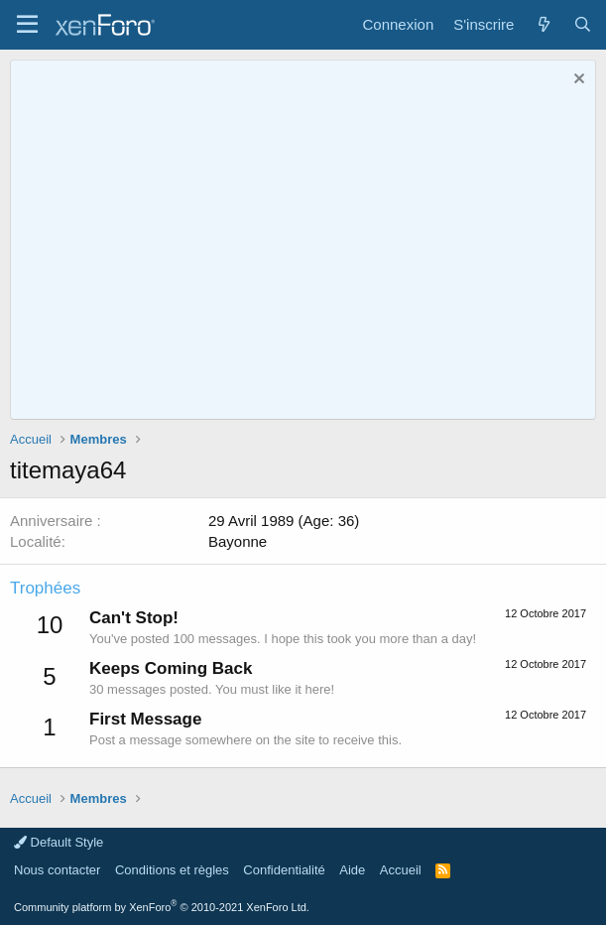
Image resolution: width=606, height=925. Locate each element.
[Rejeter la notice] (576, 80)
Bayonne (237, 541)
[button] (27, 25)
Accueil (401, 869)
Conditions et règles (172, 869)
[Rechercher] (582, 24)
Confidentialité (283, 869)
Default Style (58, 842)
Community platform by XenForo (161, 907)
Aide (352, 869)
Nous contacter (57, 869)
